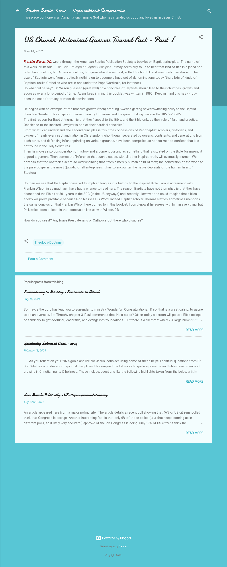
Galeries (123, 546)
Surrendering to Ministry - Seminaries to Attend (61, 292)
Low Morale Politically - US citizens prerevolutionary (65, 395)
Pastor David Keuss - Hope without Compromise (75, 10)
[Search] (209, 12)
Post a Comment (40, 259)
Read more (194, 330)
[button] (200, 37)
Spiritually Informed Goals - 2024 (50, 343)
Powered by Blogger (113, 538)
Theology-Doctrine (48, 242)
